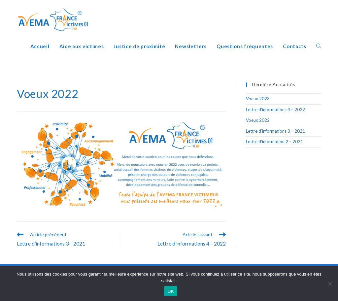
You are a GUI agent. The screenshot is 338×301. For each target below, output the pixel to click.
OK (170, 291)
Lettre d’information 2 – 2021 (274, 141)
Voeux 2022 (258, 120)
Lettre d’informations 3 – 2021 (275, 131)
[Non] (329, 283)
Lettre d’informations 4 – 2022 (275, 109)
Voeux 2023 (258, 98)
